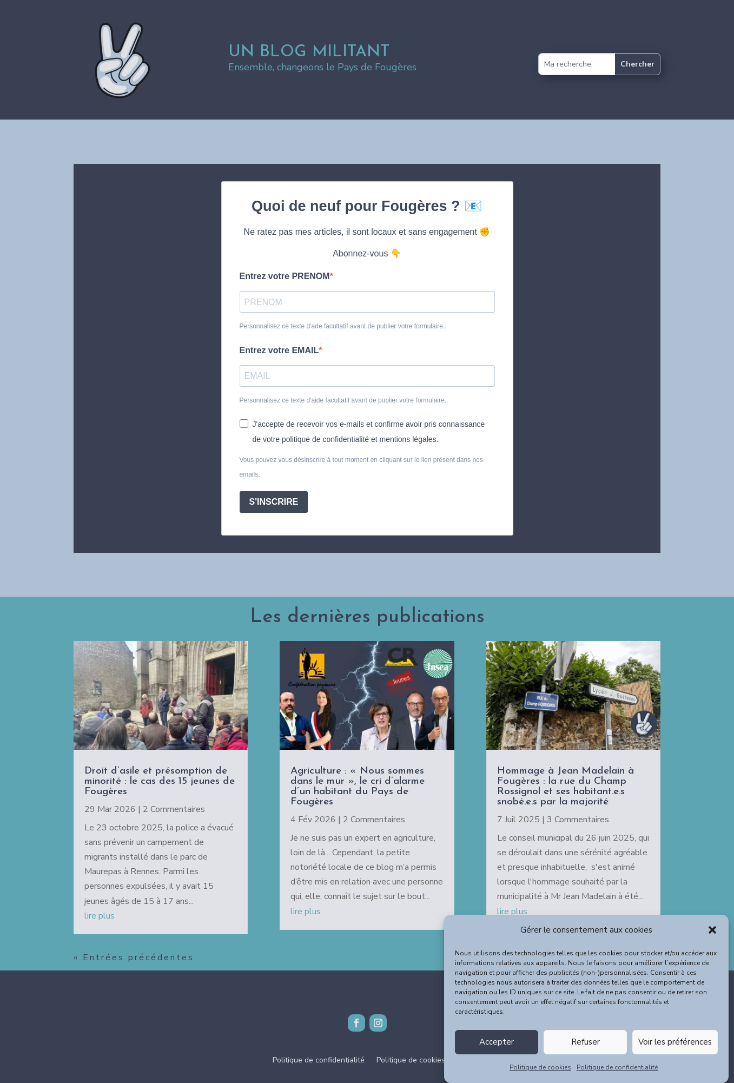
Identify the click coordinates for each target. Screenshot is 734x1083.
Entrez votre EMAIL (279, 350)
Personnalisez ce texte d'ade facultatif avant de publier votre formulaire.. (343, 326)
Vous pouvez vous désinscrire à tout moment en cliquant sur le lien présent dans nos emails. (361, 467)
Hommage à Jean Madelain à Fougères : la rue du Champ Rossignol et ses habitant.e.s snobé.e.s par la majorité (565, 786)
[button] (712, 937)
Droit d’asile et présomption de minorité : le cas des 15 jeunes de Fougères (159, 781)
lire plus (99, 916)
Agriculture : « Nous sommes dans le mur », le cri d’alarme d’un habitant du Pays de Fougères (357, 786)
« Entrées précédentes (134, 957)
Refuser (585, 1049)
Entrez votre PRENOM (285, 276)
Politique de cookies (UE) (419, 1060)
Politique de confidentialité (617, 1074)
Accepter (496, 1049)
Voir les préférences (675, 1049)
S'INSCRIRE (274, 501)
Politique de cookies (540, 1074)
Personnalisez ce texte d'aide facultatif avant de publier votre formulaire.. (344, 400)
